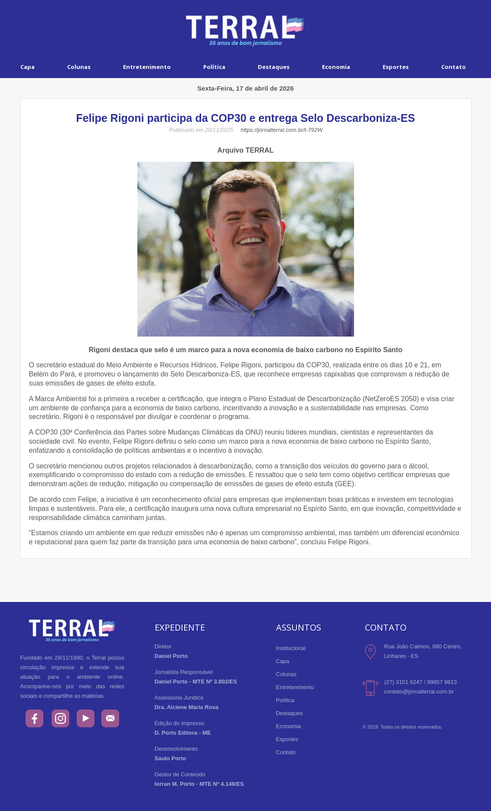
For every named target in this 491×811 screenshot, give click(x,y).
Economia (336, 67)
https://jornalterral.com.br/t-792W (281, 130)
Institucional (291, 648)
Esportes (396, 67)
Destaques (273, 67)
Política (214, 67)
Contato (286, 752)
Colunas (79, 67)
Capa (27, 67)
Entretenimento (147, 67)
